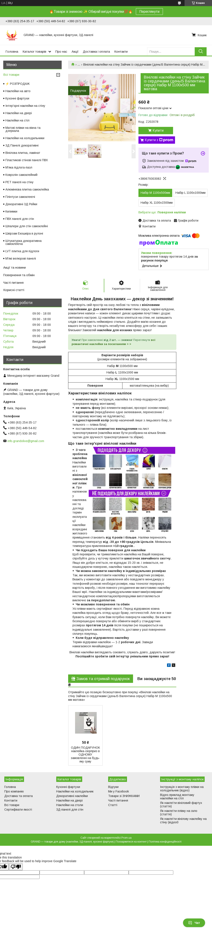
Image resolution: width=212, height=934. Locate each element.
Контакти (121, 51)
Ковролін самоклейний (21, 174)
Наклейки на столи (69, 805)
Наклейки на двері (18, 113)
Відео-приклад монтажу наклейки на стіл (177, 796)
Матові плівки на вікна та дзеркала (22, 129)
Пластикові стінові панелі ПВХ (26, 160)
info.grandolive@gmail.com (26, 441)
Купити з (159, 140)
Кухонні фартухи (17, 98)
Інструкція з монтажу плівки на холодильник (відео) (182, 788)
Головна (11, 51)
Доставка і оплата (96, 51)
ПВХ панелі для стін (19, 219)
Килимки (11, 211)
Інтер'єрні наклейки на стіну (25, 105)
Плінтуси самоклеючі (20, 196)
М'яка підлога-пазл (18, 167)
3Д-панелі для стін (69, 809)
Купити (158, 130)
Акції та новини (14, 267)
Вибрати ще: (162, 212)
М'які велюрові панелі (20, 258)
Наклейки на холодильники (24, 138)
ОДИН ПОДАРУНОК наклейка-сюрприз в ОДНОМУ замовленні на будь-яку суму (85, 754)
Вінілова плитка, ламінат (22, 152)
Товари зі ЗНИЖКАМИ (124, 796)
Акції (75, 51)
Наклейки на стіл (17, 120)
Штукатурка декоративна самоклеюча (23, 242)
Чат (194, 923)
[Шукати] (201, 51)
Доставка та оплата (18, 796)
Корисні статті (13, 290)
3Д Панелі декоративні (22, 145)
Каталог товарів (34, 51)
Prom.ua (126, 837)
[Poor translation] (16, 866)
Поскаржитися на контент (131, 841)
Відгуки (113, 787)
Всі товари (11, 74)
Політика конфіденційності (165, 841)
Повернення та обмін (19, 275)
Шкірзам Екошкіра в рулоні (24, 233)
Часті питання (13, 282)
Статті (112, 805)
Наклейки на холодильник (74, 791)
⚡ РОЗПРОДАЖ (17, 83)
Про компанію (14, 791)
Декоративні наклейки (72, 796)
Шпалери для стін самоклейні (26, 226)
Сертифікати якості (18, 809)
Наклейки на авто (18, 91)
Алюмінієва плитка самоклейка (27, 189)
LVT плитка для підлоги (22, 251)
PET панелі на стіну (19, 182)
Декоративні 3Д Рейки (21, 204)
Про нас (61, 51)
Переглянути (149, 11)
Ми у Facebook (118, 791)
